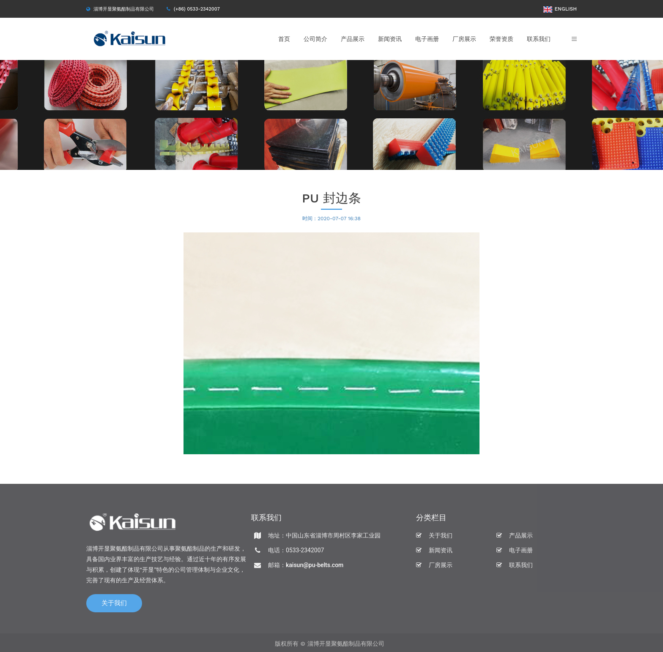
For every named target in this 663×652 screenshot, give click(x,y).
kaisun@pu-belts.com (314, 567)
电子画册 (427, 38)
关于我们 (114, 605)
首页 (284, 38)
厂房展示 (464, 38)
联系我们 (539, 38)
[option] (331, 115)
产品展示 (352, 38)
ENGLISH (560, 9)
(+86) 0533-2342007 (197, 9)
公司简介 (315, 38)
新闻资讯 (390, 38)
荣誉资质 (501, 38)
